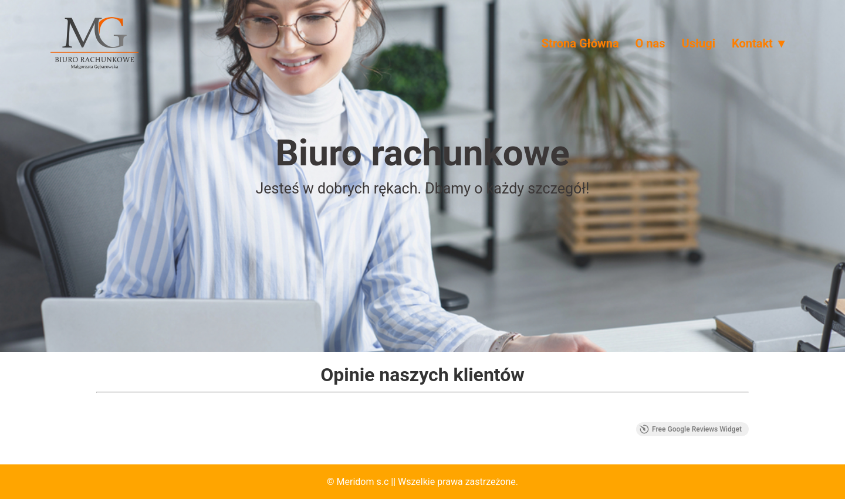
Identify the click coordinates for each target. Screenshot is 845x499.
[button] (96, 410)
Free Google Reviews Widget (691, 429)
